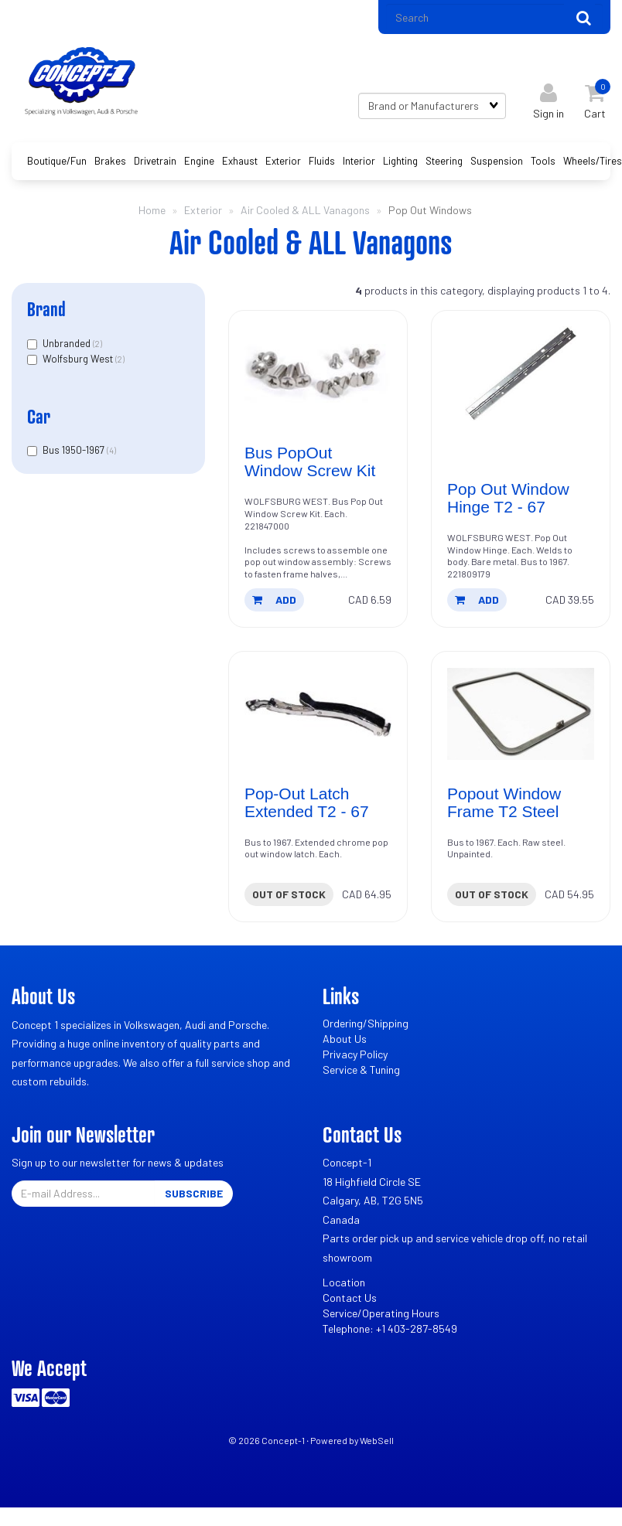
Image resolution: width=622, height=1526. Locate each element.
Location (344, 1282)
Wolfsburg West (79, 359)
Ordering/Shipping (365, 1023)
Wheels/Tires (592, 161)
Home (152, 209)
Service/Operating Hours (381, 1313)
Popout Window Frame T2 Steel (504, 802)
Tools (543, 161)
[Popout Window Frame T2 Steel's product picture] (520, 714)
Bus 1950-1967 (75, 450)
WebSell (377, 1440)
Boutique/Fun (57, 161)
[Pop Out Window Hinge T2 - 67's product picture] (520, 373)
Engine (199, 161)
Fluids (322, 161)
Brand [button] (46, 309)
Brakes (110, 161)
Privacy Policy (355, 1054)
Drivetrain (155, 161)
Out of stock (289, 894)
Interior (359, 161)
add (274, 599)
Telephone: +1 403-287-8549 (390, 1328)
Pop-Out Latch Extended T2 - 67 (306, 802)
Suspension (496, 161)
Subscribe (194, 1193)
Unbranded (68, 343)
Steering (444, 161)
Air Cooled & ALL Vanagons (305, 209)
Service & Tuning (361, 1069)
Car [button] (38, 416)
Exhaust (240, 161)
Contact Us (350, 1297)
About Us (345, 1038)
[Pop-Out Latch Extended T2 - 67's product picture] (317, 714)
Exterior (283, 161)
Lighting (400, 161)
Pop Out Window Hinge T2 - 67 (508, 498)
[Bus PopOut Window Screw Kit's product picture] (317, 373)
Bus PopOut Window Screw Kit (309, 461)
